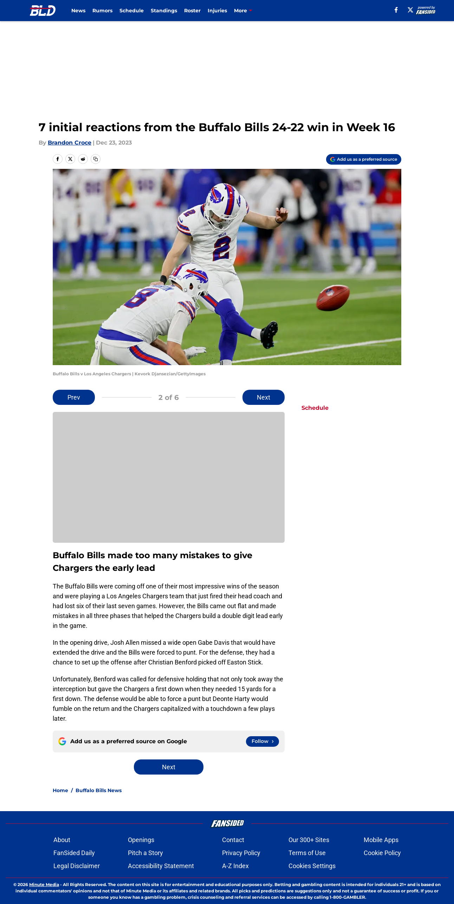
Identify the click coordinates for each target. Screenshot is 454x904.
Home (60, 790)
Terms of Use (307, 853)
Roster (192, 10)
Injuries (217, 10)
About (61, 839)
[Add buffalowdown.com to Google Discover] (363, 159)
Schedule (131, 10)
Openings (141, 839)
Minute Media (44, 884)
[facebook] (396, 10)
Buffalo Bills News (99, 790)
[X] (410, 10)
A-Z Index (235, 866)
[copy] (95, 159)
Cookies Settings (312, 866)
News (78, 10)
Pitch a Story (145, 853)
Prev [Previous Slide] (73, 397)
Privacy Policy (241, 853)
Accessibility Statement (161, 866)
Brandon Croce (69, 142)
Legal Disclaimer (76, 866)
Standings (164, 10)
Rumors (102, 10)
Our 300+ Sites (308, 839)
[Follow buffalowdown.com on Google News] (262, 741)
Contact (233, 839)
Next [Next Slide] (263, 397)
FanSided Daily (74, 853)
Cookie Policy (382, 853)
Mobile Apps (381, 839)
